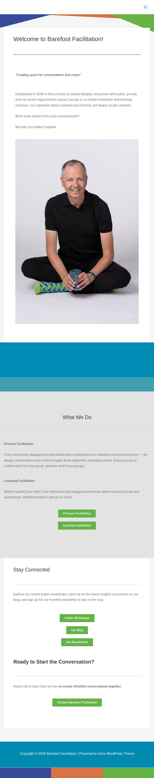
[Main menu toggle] (145, 7)
